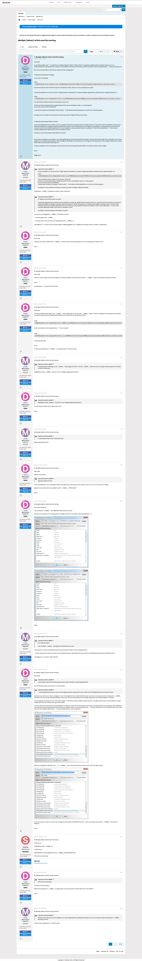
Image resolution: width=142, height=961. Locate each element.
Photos (44, 47)
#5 (121, 304)
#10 (121, 501)
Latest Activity (33, 47)
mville (43, 224)
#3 (121, 232)
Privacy (112, 951)
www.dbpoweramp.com (40, 863)
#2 (121, 162)
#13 (121, 836)
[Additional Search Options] (121, 9)
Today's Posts (30, 16)
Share (25, 80)
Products (51, 2)
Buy (59, 2)
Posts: (21, 76)
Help (97, 951)
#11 (121, 633)
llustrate (6, 2)
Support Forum (68, 2)
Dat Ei (43, 286)
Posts (22, 47)
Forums (20, 13)
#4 (121, 268)
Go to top (119, 951)
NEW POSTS (21, 16)
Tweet (25, 83)
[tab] (22, 47)
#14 (121, 872)
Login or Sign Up (119, 6)
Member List (39, 16)
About (87, 2)
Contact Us (104, 951)
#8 (121, 429)
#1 (121, 57)
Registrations (78, 2)
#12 (121, 669)
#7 (121, 393)
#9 (121, 465)
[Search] (111, 9)
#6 (121, 357)
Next (120, 944)
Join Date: (22, 75)
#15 (121, 908)
